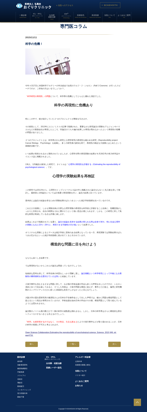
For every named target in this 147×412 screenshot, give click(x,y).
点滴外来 (78, 361)
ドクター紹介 (80, 375)
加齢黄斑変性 (22, 365)
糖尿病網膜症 (22, 368)
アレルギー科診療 (82, 357)
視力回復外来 (22, 393)
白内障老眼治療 (51, 17)
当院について (109, 16)
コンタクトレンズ (24, 390)
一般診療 (23, 16)
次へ (114, 344)
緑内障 (19, 361)
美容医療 (95, 16)
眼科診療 (21, 357)
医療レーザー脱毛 (54, 368)
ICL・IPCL (37, 15)
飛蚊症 (19, 383)
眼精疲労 (20, 386)
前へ (31, 344)
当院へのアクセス (64, 5)
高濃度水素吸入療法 (82, 365)
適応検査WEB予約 (111, 5)
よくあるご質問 (124, 16)
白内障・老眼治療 (54, 363)
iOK (66, 15)
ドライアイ (21, 375)
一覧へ (73, 344)
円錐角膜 (20, 372)
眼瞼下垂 (20, 397)
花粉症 (19, 379)
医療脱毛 (80, 16)
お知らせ (79, 386)
